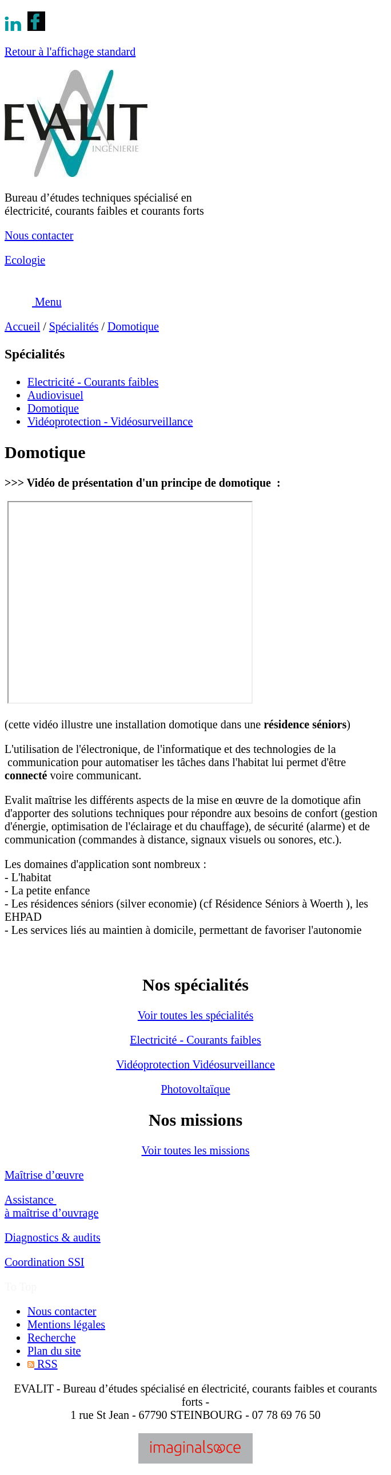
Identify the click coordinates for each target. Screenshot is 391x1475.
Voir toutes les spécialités (195, 1015)
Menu (33, 301)
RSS (42, 1364)
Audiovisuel (55, 395)
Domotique (133, 326)
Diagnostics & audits (53, 1237)
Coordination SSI (44, 1262)
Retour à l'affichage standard (70, 51)
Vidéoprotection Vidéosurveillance (195, 1064)
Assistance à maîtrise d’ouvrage (51, 1206)
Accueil (22, 326)
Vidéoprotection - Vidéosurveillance (110, 421)
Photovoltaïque (195, 1089)
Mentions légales (66, 1324)
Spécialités (74, 326)
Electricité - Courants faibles (92, 382)
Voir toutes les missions (195, 1150)
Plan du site (54, 1350)
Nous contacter (39, 235)
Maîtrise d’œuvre (44, 1175)
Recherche (51, 1337)
